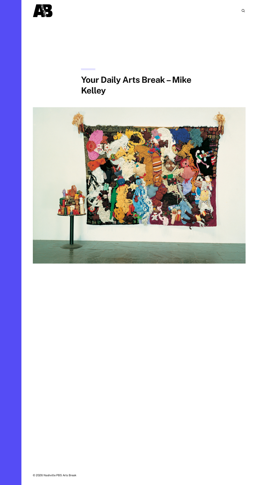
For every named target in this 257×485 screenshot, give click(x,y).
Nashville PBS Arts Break (60, 475)
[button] (10, 242)
